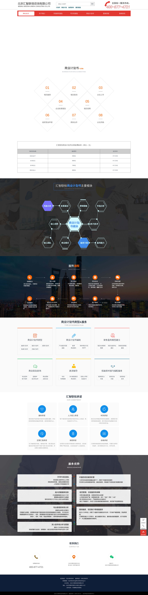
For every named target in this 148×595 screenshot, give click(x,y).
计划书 (58, 7)
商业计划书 (90, 13)
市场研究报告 (58, 13)
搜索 (92, 4)
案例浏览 (106, 13)
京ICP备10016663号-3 (88, 593)
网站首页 (26, 13)
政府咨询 (71, 7)
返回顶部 (143, 532)
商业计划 (64, 7)
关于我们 (42, 13)
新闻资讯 (122, 13)
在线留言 (143, 520)
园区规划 (78, 7)
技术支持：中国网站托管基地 (74, 587)
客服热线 (143, 526)
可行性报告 (74, 13)
